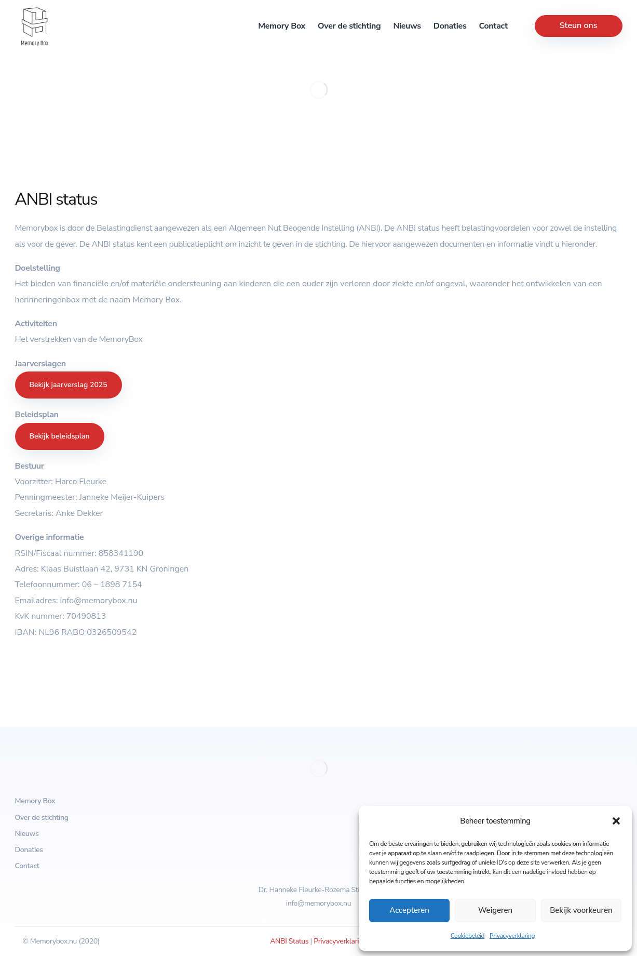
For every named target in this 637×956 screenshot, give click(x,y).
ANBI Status (289, 941)
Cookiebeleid (467, 936)
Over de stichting (349, 26)
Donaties (450, 26)
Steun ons (579, 25)
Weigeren (495, 910)
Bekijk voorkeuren (581, 910)
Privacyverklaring (512, 936)
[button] (616, 821)
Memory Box (281, 26)
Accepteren (409, 910)
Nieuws (407, 26)
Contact (493, 26)
